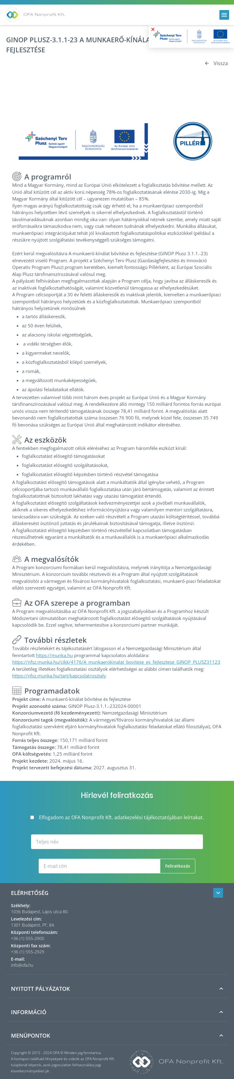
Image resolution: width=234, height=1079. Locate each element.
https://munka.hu (54, 655)
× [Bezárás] (153, 29)
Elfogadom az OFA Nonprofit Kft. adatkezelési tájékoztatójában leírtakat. (117, 817)
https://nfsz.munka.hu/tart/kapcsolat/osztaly (59, 676)
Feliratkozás (177, 866)
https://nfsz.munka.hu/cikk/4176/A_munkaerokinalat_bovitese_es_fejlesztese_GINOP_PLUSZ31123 (116, 662)
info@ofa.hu (22, 965)
